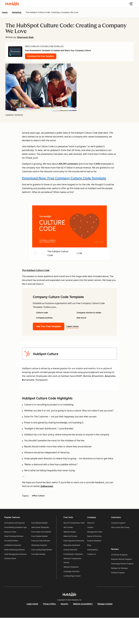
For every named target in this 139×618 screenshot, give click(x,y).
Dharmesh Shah (25, 37)
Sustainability (92, 550)
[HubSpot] (69, 594)
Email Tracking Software (13, 536)
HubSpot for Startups (119, 568)
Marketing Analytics (39, 545)
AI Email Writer (10, 559)
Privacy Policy (49, 604)
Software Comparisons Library (72, 561)
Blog (89, 545)
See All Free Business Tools (74, 523)
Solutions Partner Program (121, 559)
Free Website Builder (39, 523)
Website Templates (71, 567)
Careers (90, 527)
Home (5, 12)
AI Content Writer (11, 541)
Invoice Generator (70, 550)
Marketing (16, 12)
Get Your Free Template (48, 326)
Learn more (74, 326)
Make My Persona (70, 536)
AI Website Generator (12, 545)
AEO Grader (68, 527)
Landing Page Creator (72, 576)
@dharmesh (46, 486)
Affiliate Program (118, 573)
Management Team (94, 532)
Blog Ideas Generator (72, 545)
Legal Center (32, 604)
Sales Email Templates (40, 527)
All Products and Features (14, 523)
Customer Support (118, 523)
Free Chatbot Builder (39, 536)
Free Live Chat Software (40, 541)
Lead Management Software (15, 554)
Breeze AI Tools (10, 532)
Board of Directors (94, 536)
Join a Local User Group (120, 527)
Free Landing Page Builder (41, 550)
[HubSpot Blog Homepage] (12, 4)
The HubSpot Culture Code (35, 270)
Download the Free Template (40, 56)
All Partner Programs (119, 555)
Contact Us (91, 554)
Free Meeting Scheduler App (15, 527)
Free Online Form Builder (41, 532)
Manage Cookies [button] (105, 604)
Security (64, 604)
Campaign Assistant (71, 571)
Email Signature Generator (74, 541)
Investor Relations (94, 541)
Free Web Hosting (38, 554)
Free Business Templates (73, 554)
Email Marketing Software (14, 550)
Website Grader (70, 532)
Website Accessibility (83, 604)
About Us (90, 523)
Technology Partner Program (122, 564)
